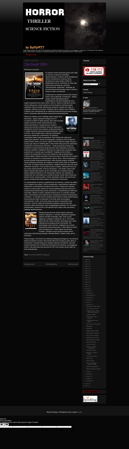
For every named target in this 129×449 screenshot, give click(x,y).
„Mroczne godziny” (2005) (92, 339)
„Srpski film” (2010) (91, 342)
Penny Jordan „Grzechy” (92, 335)
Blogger (79, 412)
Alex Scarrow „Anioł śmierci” (93, 324)
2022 (86, 266)
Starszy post (73, 264)
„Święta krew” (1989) (95, 152)
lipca (87, 302)
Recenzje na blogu (31, 55)
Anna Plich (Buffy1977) (91, 107)
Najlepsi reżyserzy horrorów (93, 369)
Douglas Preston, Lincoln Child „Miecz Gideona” (92, 311)
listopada (88, 293)
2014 (86, 284)
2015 (86, 282)
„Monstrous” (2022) (95, 173)
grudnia (88, 290)
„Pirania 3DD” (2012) (91, 356)
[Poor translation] (6, 424)
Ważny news (89, 358)
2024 (86, 261)
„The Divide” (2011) (91, 350)
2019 (86, 273)
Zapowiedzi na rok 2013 (92, 337)
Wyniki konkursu (90, 360)
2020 (86, 270)
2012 (86, 289)
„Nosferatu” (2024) (95, 162)
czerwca (88, 304)
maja (87, 371)
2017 (86, 277)
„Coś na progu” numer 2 (92, 308)
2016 (86, 279)
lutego (88, 378)
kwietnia (88, 374)
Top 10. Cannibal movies (96, 229)
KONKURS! (89, 328)
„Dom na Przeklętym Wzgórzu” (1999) (91, 363)
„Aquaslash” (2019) (95, 140)
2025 (86, 259)
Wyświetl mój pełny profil (89, 113)
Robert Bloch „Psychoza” (92, 333)
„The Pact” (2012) (90, 344)
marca (88, 376)
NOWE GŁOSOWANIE (92, 366)
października (89, 295)
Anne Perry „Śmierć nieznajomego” (91, 347)
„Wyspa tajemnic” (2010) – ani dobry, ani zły (97, 241)
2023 (86, 264)
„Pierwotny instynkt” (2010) (93, 306)
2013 (86, 286)
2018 (86, 275)
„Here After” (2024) (95, 218)
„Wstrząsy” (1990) (90, 314)
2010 (86, 386)
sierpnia (88, 300)
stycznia (88, 380)
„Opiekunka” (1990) (95, 195)
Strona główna (51, 264)
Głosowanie (89, 326)
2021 (86, 268)
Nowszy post (29, 264)
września (88, 297)
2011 (86, 383)
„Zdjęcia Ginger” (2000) (92, 330)
